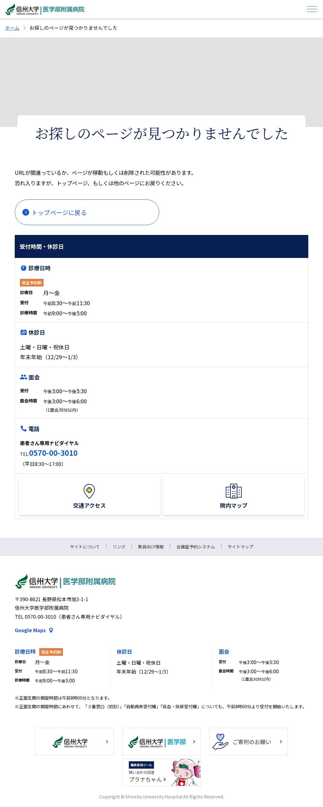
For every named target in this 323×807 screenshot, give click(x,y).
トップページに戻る (59, 212)
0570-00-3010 (53, 452)
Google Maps (30, 630)
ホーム (12, 27)
